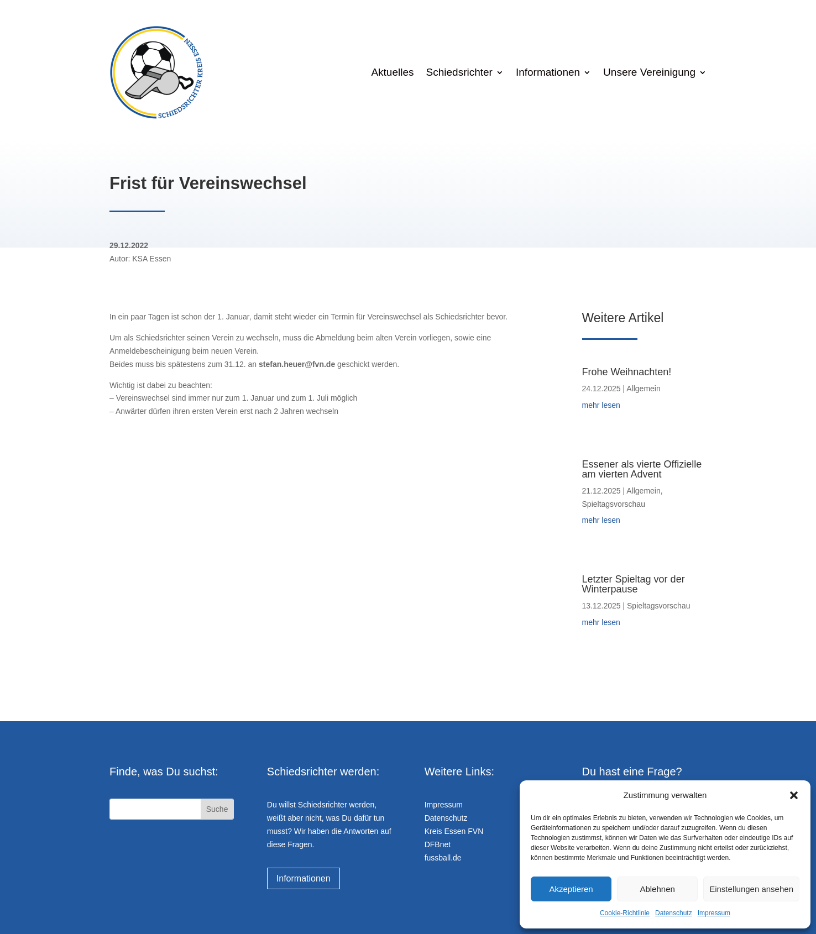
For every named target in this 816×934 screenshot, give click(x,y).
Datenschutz (673, 913)
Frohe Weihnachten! (627, 371)
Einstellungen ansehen (751, 889)
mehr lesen (601, 405)
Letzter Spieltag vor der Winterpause (633, 584)
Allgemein (643, 388)
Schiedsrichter (459, 72)
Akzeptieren (571, 889)
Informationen (548, 72)
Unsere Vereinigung (649, 72)
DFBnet (438, 844)
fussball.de (443, 857)
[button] (793, 795)
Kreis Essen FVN (454, 831)
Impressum (714, 913)
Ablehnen (657, 889)
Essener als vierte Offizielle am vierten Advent (642, 469)
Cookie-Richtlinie (625, 913)
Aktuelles (392, 72)
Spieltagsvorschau (613, 504)
